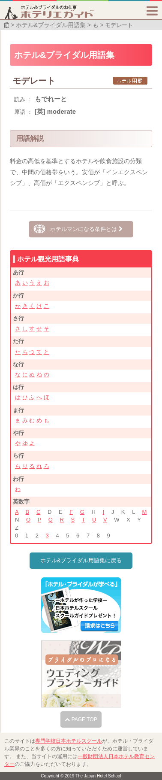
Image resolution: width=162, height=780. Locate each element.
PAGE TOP (81, 719)
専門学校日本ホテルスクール (68, 741)
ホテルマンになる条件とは (86, 229)
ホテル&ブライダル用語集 (51, 24)
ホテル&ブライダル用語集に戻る (81, 560)
